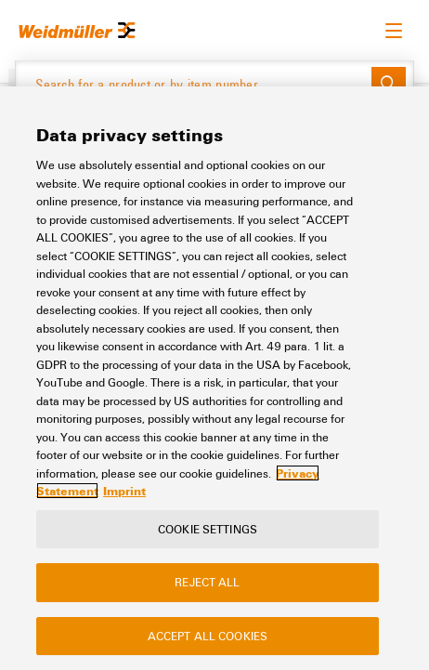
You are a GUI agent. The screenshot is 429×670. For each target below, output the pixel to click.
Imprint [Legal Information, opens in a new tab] (124, 490)
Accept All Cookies (207, 635)
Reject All (207, 581)
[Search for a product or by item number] (193, 84)
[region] (214, 378)
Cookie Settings (207, 528)
